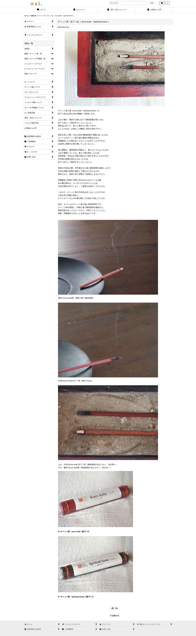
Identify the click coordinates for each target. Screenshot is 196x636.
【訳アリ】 (85, 531)
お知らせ (114, 616)
